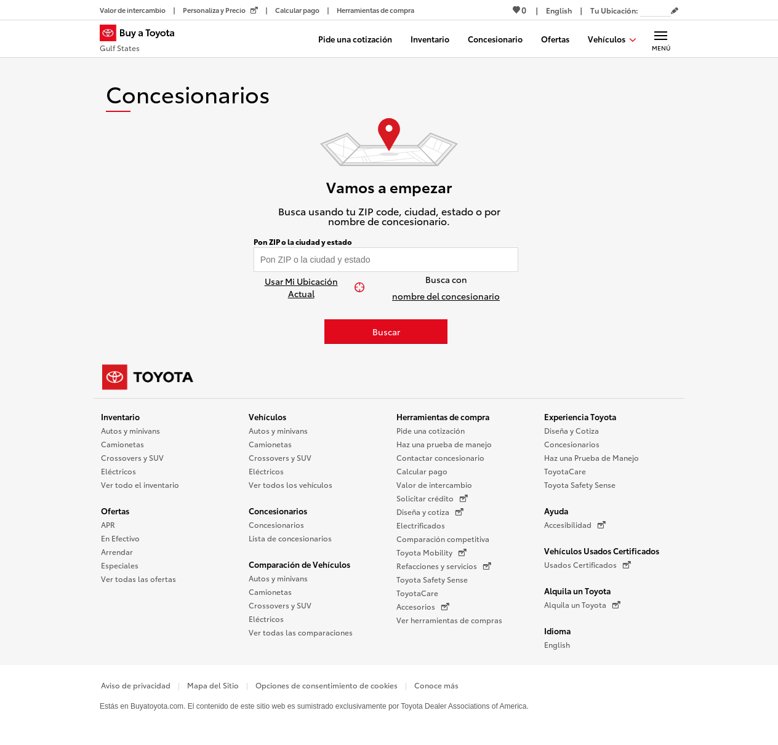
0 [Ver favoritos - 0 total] (519, 10)
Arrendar (117, 551)
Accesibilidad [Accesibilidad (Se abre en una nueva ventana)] (575, 525)
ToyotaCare (417, 593)
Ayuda (556, 510)
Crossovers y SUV (132, 457)
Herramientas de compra (442, 416)
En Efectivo (120, 538)
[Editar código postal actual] (674, 11)
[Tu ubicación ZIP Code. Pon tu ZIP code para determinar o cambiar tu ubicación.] (655, 10)
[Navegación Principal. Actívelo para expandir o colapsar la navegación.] (660, 38)
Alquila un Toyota (577, 590)
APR (108, 524)
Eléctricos (118, 471)
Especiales (119, 565)
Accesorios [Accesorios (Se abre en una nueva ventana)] (422, 606)
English (557, 644)
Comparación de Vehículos (299, 564)
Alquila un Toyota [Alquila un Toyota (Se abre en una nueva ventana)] (582, 605)
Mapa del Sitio (213, 685)
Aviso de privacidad (135, 685)
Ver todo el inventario (140, 484)
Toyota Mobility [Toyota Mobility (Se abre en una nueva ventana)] (431, 552)
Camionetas (122, 444)
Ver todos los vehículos (290, 484)
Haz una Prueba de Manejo (591, 457)
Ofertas (115, 510)
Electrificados (420, 525)
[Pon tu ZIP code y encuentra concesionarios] (386, 259)
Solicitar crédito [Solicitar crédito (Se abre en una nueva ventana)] (432, 498)
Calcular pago (421, 471)
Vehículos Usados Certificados (601, 550)
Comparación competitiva (442, 538)
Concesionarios (278, 510)
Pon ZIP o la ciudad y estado (303, 241)
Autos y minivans (130, 430)
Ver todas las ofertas (138, 578)
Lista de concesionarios (290, 538)
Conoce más (436, 685)
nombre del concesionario (446, 296)
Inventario (120, 416)
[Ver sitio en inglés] (559, 10)
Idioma (557, 630)
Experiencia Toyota (580, 416)
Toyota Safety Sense (432, 579)
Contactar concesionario (440, 457)
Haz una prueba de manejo (444, 444)
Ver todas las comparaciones (301, 632)
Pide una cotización (430, 430)
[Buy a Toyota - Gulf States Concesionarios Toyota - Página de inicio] (142, 40)
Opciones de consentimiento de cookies (326, 685)
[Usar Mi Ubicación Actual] (307, 287)
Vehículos (267, 416)
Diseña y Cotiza (571, 430)
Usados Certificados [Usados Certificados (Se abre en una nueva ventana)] (587, 565)
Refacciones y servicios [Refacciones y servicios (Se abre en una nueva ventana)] (443, 566)
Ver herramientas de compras (449, 620)
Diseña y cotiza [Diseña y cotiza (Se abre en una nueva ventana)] (429, 512)
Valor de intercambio (434, 484)
